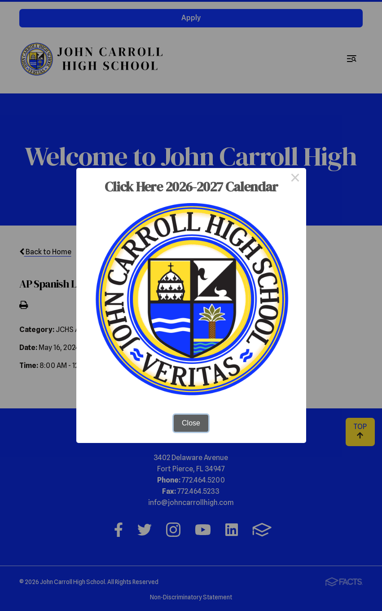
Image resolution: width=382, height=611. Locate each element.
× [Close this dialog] (295, 179)
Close (191, 423)
